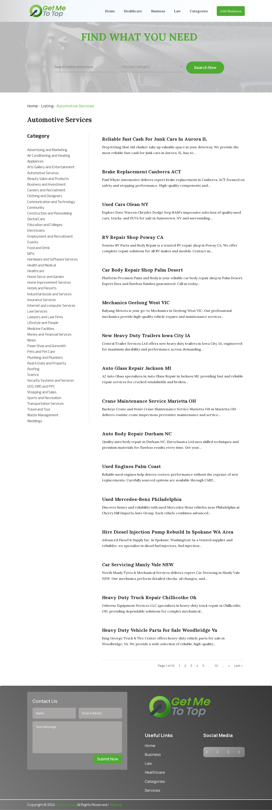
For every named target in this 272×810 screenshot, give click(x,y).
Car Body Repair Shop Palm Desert (142, 270)
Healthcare (133, 11)
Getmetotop (65, 804)
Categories (199, 11)
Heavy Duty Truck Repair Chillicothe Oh (149, 597)
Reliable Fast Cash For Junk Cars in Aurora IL (154, 139)
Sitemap (115, 804)
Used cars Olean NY (125, 204)
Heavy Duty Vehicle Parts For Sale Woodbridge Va (159, 630)
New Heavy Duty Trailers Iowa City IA (146, 335)
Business (158, 11)
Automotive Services (75, 105)
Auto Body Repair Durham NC (137, 434)
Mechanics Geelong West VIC (136, 303)
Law (177, 11)
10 (216, 666)
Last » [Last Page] (238, 666)
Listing (47, 105)
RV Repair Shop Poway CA (133, 237)
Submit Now (107, 758)
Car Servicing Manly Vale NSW (138, 565)
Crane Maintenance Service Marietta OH (149, 401)
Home (110, 11)
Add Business (230, 11)
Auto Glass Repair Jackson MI (136, 368)
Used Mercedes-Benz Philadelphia (141, 499)
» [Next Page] (229, 666)
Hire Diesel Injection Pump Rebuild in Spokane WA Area (167, 532)
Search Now (205, 69)
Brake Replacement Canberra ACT (141, 172)
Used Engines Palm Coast (131, 466)
